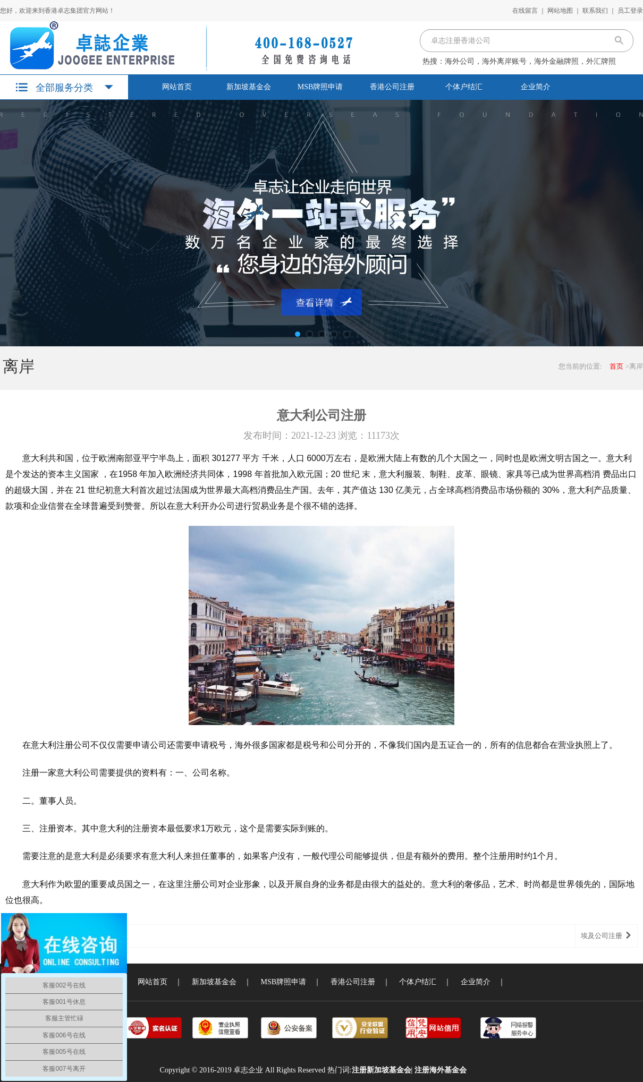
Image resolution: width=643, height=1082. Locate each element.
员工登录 (630, 10)
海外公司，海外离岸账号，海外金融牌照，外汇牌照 (530, 61)
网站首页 (177, 87)
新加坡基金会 (248, 87)
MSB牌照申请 (320, 87)
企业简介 (536, 87)
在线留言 (525, 10)
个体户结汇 (464, 87)
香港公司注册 (392, 87)
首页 (616, 366)
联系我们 (595, 10)
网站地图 (560, 10)
